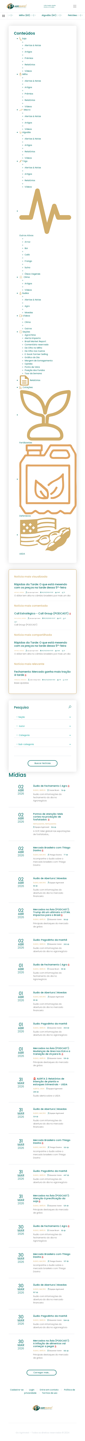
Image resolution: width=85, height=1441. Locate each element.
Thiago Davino (55, 855)
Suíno (27, 267)
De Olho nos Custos (35, 351)
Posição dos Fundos (35, 370)
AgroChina (30, 335)
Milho (23, 74)
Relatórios (30, 64)
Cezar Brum (53, 790)
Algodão (25, 132)
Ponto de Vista (32, 367)
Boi (26, 248)
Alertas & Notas (33, 45)
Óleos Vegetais (32, 273)
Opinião (29, 363)
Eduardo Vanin (54, 919)
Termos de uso (49, 1393)
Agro (27, 306)
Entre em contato (49, 1389)
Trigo (23, 161)
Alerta (36, 1089)
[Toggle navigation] (74, 6)
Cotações (26, 387)
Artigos (28, 51)
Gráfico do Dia (32, 357)
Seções (24, 331)
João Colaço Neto (34, 680)
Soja (22, 38)
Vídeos (28, 71)
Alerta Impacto (33, 338)
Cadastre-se (17, 1389)
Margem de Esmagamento (39, 360)
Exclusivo (17, 618)
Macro (24, 109)
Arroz (27, 241)
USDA (42, 1089)
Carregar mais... (41, 1372)
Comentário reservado (37, 344)
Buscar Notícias (42, 763)
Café (27, 254)
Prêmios (29, 58)
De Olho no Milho (33, 347)
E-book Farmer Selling (36, 354)
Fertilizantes (38, 824)
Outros (28, 328)
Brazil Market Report (35, 341)
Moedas (29, 312)
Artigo (16, 592)
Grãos (22, 592)
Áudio (36, 790)
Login (31, 1389)
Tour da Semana (33, 373)
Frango (28, 261)
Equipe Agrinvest (32, 592)
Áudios (24, 293)
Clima (24, 277)
